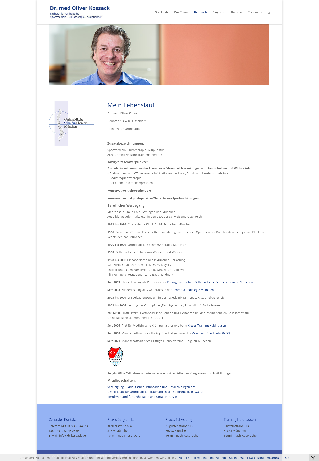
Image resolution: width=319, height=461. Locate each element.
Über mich (200, 12)
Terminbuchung (259, 12)
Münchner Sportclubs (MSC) (211, 333)
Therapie (237, 12)
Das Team (181, 12)
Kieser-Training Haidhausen (207, 325)
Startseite (162, 12)
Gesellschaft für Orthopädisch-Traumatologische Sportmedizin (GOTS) (155, 392)
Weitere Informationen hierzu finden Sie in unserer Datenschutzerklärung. (229, 458)
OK (287, 458)
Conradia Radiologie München (193, 290)
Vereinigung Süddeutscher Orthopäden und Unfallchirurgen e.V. (151, 387)
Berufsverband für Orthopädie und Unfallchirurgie (142, 397)
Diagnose (218, 12)
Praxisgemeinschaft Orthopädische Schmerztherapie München (210, 282)
